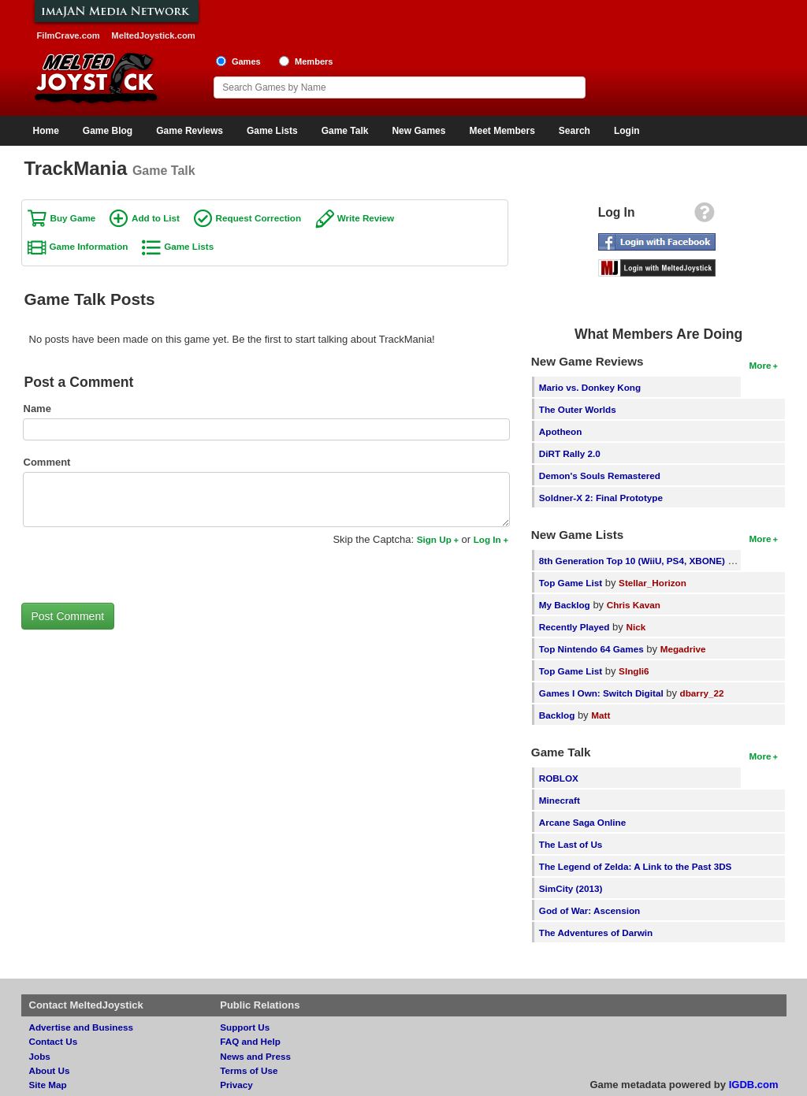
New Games (418, 130)
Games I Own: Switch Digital (601, 693)
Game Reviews (189, 130)
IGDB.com (754, 1084)
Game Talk (345, 130)
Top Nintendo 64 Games (591, 649)
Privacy (236, 1084)
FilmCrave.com (68, 35)
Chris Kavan (633, 605)
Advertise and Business (81, 1027)
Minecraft (559, 800)
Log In (487, 539)
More (760, 365)
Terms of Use (248, 1070)
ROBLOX (558, 778)
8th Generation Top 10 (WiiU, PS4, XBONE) (632, 560)
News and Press (255, 1056)
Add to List (156, 218)
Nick (635, 627)
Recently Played (574, 627)
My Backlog (564, 605)
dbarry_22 (702, 693)
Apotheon (560, 431)
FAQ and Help (250, 1041)
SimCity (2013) (571, 888)
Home (46, 130)
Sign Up (434, 539)
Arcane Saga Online (582, 822)
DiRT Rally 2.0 (570, 453)
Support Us (245, 1027)
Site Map (48, 1084)
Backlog (557, 715)
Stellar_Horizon (652, 583)
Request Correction (258, 218)
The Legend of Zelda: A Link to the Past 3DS (635, 866)
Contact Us (53, 1041)
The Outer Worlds (577, 409)
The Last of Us (571, 844)
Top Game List (570, 583)
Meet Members (501, 130)
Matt (600, 715)
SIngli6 (634, 671)
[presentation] (141, 564)
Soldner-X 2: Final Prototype (601, 497)
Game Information (89, 246)
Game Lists (272, 130)
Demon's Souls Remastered (599, 475)
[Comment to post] (266, 499)
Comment (47, 462)
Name (37, 408)
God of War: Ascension (589, 910)
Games (246, 61)
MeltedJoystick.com (153, 35)
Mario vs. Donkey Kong (590, 387)
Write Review (366, 218)
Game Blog (107, 130)
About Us (49, 1070)
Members (314, 61)
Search (574, 130)
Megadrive (683, 649)
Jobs (39, 1056)
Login (627, 130)
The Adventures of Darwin (596, 932)
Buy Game (73, 218)
